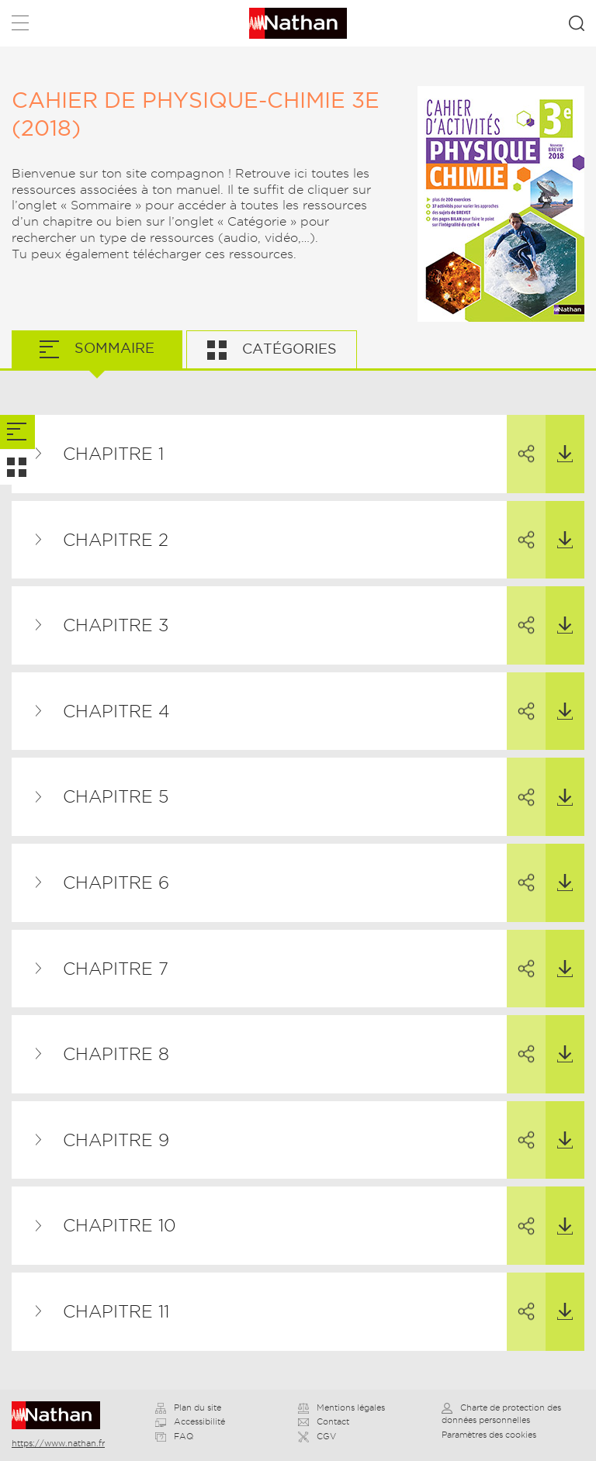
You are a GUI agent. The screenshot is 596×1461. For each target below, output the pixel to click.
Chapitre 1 (113, 453)
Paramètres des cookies (489, 1434)
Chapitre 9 (116, 1140)
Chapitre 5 (115, 796)
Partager (521, 439)
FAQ (174, 1436)
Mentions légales (341, 1407)
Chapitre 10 (119, 1225)
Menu (20, 26)
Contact (323, 1421)
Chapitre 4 (116, 711)
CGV (317, 1436)
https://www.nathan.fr (58, 1443)
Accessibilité (190, 1421)
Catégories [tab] (287, 348)
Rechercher (576, 23)
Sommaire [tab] (112, 347)
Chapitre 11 (116, 1311)
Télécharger (559, 439)
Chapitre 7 (115, 968)
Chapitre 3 (115, 625)
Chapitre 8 (116, 1054)
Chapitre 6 (116, 882)
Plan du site (188, 1407)
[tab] (17, 432)
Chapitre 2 (115, 539)
